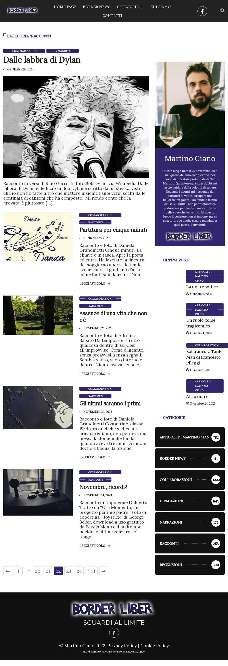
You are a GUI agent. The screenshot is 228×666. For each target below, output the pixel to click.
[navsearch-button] (222, 11)
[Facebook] (202, 11)
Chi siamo (160, 6)
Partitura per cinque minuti (113, 229)
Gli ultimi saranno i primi (110, 403)
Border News (96, 6)
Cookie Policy (154, 645)
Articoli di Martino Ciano (203, 276)
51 (93, 571)
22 (58, 571)
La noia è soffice (202, 286)
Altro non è (197, 396)
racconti (62, 51)
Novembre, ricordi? (103, 486)
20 (37, 571)
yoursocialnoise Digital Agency (125, 651)
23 (68, 571)
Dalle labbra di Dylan (41, 60)
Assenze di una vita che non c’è (113, 316)
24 (79, 571)
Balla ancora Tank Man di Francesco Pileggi (204, 357)
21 (48, 571)
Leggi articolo (94, 283)
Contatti (112, 15)
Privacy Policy (122, 645)
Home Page (65, 6)
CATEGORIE (130, 6)
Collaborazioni (24, 51)
